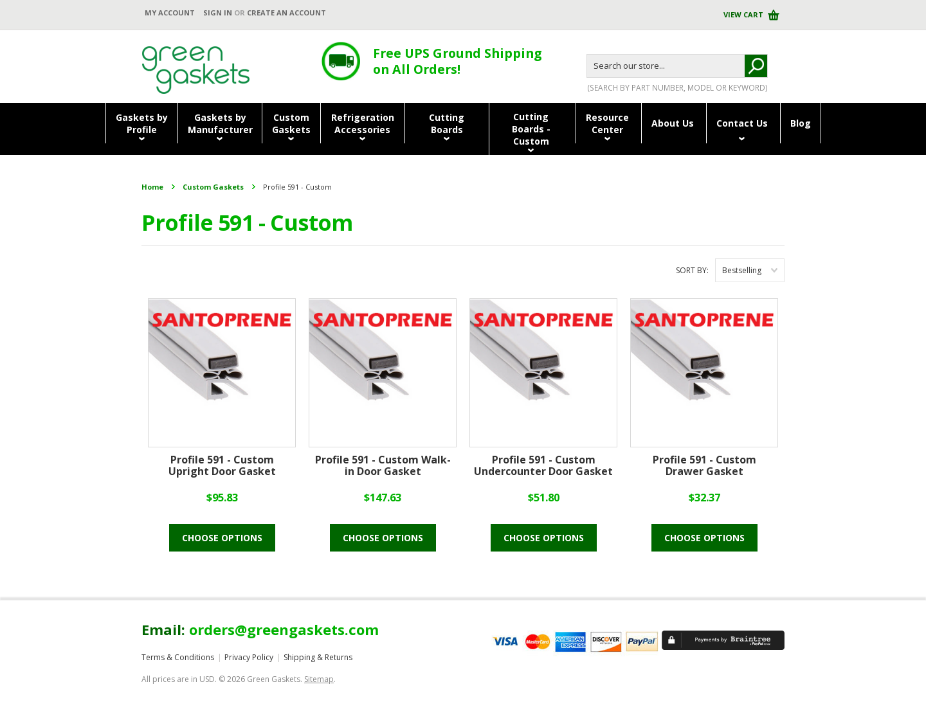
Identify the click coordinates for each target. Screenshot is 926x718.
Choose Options (222, 538)
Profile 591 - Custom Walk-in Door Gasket (383, 466)
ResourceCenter (607, 123)
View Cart (744, 14)
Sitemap (319, 679)
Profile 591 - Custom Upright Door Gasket (222, 466)
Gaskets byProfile (142, 123)
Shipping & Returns (318, 657)
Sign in (217, 12)
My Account (170, 12)
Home (152, 187)
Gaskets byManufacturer (220, 123)
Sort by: (692, 270)
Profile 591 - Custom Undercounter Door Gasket (543, 466)
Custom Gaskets (213, 187)
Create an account (286, 12)
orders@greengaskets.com (284, 629)
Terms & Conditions (177, 657)
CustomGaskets (291, 123)
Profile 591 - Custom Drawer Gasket (704, 466)
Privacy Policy (248, 657)
